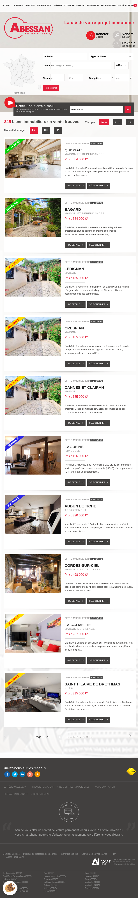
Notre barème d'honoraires (94, 854)
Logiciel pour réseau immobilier (124, 859)
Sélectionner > (98, 185)
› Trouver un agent (42, 787)
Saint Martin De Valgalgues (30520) (17, 876)
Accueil (6, 6)
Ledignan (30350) (10, 879)
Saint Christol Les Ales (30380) (15, 882)
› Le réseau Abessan (14, 787)
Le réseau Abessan (23, 6)
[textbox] (80, 65)
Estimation (92, 6)
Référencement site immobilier (124, 864)
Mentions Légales (11, 854)
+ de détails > (75, 185)
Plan (114, 854)
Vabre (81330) (90, 873)
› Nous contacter (104, 787)
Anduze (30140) (50, 888)
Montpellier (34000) (92, 882)
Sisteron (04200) (50, 885)
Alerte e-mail (44, 6)
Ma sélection (127, 6)
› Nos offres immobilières (73, 787)
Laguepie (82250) (92, 876)
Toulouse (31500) (92, 888)
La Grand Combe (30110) (54, 882)
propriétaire (108, 6)
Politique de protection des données (40, 854)
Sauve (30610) (91, 879)
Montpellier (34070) (92, 885)
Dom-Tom (19, 93)
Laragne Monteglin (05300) (55, 876)
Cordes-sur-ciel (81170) (12, 873)
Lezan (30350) (50, 891)
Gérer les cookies (69, 854)
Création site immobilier (121, 862)
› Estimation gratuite (15, 794)
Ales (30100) (49, 873)
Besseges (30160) (51, 879)
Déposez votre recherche (69, 6)
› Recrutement (40, 794)
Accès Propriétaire (15, 857)
